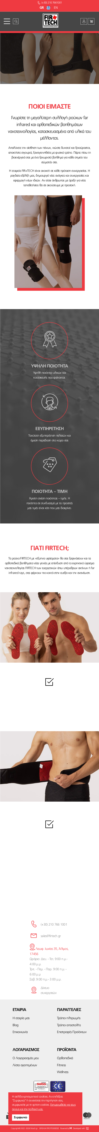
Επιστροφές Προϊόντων (71, 1032)
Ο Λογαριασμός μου (26, 1058)
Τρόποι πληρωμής (68, 1018)
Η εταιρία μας (21, 1018)
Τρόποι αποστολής (68, 1025)
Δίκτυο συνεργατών (48, 990)
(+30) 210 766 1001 (54, 924)
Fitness (61, 1065)
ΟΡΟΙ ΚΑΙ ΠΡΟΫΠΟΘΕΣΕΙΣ (49, 1129)
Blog (15, 1025)
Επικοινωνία (20, 1032)
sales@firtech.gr (51, 936)
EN (56, 7)
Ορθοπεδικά (65, 1058)
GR (45, 7)
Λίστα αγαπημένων (25, 1065)
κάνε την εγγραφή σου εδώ (49, 900)
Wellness (62, 1072)
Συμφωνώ (20, 1117)
